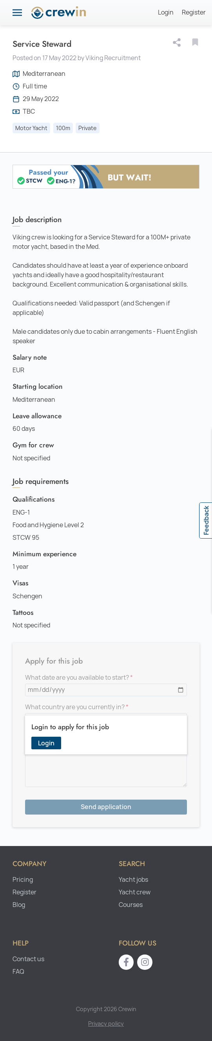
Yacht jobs (133, 879)
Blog (19, 905)
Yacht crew (134, 892)
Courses (131, 905)
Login (166, 12)
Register (194, 12)
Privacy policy (106, 1023)
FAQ (18, 971)
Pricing (23, 879)
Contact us (28, 959)
